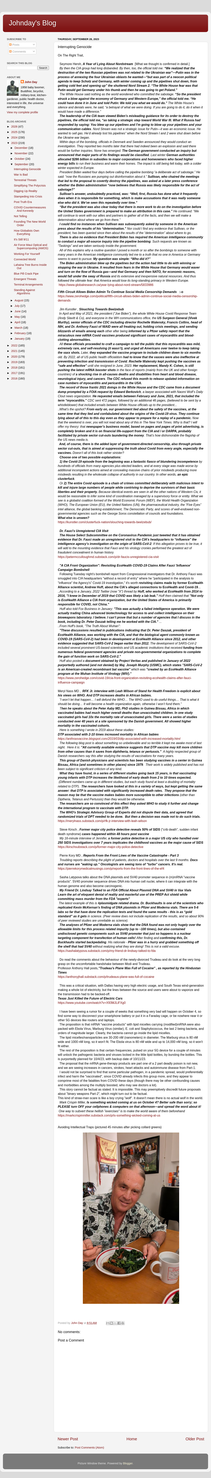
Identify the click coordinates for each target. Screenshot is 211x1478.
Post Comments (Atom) (89, 1447)
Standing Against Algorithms (24, 291)
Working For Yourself (27, 253)
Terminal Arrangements (28, 284)
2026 (14, 126)
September (22, 164)
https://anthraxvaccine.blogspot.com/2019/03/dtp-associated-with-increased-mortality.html (119, 738)
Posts (14, 44)
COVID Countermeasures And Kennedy (30, 209)
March (19, 327)
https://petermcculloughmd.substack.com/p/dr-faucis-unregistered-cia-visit (108, 557)
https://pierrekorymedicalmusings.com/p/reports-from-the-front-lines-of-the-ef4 (111, 868)
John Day (31, 82)
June (18, 311)
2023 (14, 143)
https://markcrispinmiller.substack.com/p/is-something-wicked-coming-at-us (109, 1115)
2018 (14, 367)
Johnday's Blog (32, 23)
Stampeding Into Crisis (28, 196)
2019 (14, 362)
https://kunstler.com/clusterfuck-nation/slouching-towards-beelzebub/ (105, 522)
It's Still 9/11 (21, 239)
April (18, 322)
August (19, 300)
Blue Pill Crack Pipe (26, 273)
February (21, 333)
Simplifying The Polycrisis (30, 185)
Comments (17, 51)
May (18, 316)
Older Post (195, 1439)
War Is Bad (21, 174)
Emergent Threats (25, 279)
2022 (14, 345)
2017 (14, 373)
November (21, 153)
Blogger (128, 1463)
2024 (14, 137)
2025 (14, 132)
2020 (14, 356)
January (20, 338)
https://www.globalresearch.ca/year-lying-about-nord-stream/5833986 (106, 284)
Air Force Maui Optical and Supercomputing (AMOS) (31, 246)
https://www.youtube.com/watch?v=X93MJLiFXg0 (92, 1002)
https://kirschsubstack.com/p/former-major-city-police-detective (100, 847)
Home (132, 1439)
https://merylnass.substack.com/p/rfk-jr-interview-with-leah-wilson (102, 821)
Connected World (25, 259)
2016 (14, 378)
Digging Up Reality (25, 191)
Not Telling (20, 216)
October (20, 158)
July (18, 305)
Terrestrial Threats (25, 180)
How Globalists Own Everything (26, 232)
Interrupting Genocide (27, 169)
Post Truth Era (23, 201)
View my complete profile (22, 112)
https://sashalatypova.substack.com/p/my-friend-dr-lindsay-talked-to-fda (107, 950)
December (21, 147)
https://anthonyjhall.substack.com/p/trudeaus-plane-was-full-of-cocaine (106, 976)
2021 (14, 351)
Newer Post (68, 1439)
